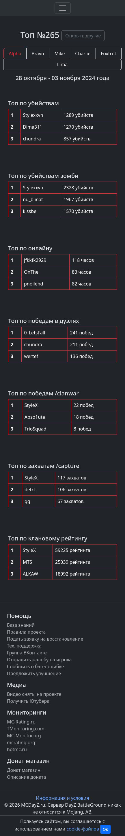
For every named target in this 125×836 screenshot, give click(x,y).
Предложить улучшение (34, 673)
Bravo (37, 53)
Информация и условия (62, 798)
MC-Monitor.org (24, 735)
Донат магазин (23, 770)
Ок (105, 829)
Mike (59, 53)
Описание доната (26, 777)
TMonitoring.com (25, 728)
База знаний (21, 625)
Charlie (82, 53)
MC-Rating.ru (21, 722)
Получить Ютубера (28, 701)
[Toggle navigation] (63, 8)
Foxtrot (108, 53)
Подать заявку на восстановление (45, 639)
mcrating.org (21, 742)
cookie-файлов (82, 829)
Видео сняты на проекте (34, 694)
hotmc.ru (17, 749)
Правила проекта (26, 632)
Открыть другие (83, 36)
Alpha (15, 53)
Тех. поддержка (24, 646)
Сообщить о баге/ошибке (35, 666)
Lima (62, 64)
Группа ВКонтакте (27, 653)
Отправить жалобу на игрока (39, 659)
